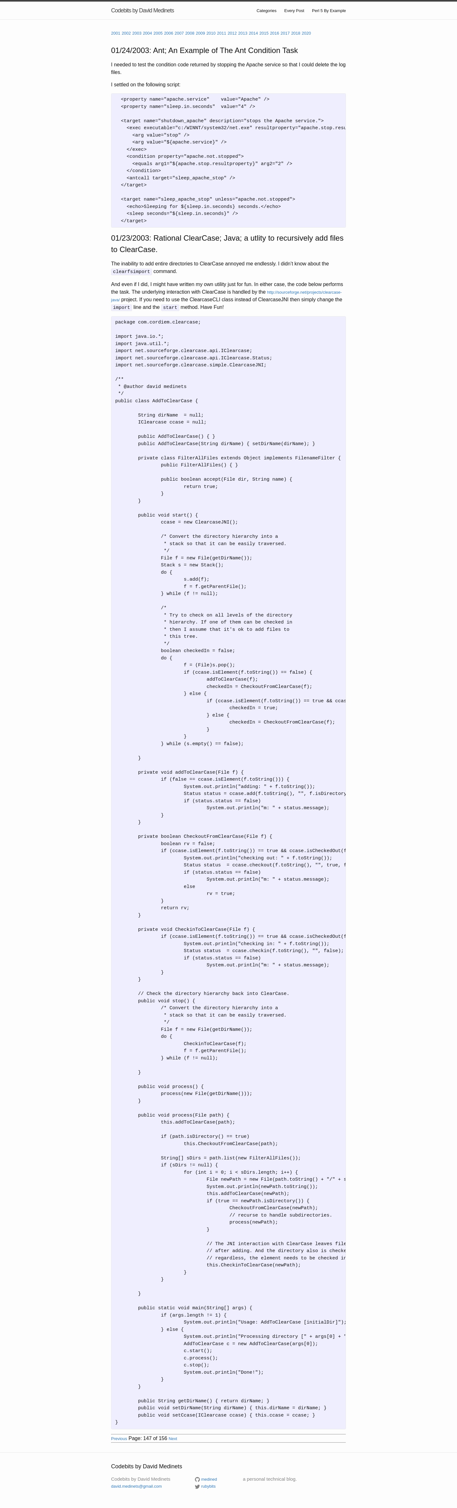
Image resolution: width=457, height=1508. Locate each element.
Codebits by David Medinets (142, 10)
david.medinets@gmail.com (136, 1485)
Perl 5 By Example (329, 10)
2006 (168, 33)
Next (173, 1437)
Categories (266, 10)
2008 (190, 33)
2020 (306, 33)
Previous (119, 1437)
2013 (243, 33)
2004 (147, 33)
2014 (253, 33)
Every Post (294, 10)
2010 (210, 33)
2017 (285, 33)
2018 (295, 33)
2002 (126, 33)
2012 (232, 33)
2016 (274, 33)
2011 (221, 33)
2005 (158, 33)
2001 (115, 33)
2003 (137, 33)
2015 (263, 33)
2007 (179, 33)
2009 (200, 33)
